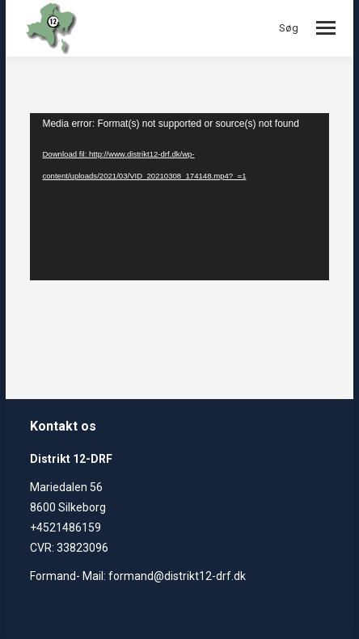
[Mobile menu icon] (326, 28)
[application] (179, 197)
